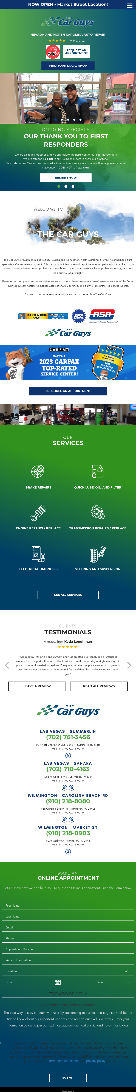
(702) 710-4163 (68, 774)
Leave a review (37, 690)
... (81, 168)
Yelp (68, 760)
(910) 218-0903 (68, 838)
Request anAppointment (76, 52)
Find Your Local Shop (68, 65)
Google (64, 792)
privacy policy (95, 1065)
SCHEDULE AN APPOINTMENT (68, 392)
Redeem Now (66, 178)
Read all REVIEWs (99, 690)
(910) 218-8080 (68, 806)
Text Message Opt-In (68, 998)
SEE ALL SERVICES (68, 597)
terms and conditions (64, 1065)
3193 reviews (77, 41)
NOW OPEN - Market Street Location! (68, 5)
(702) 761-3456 (68, 742)
